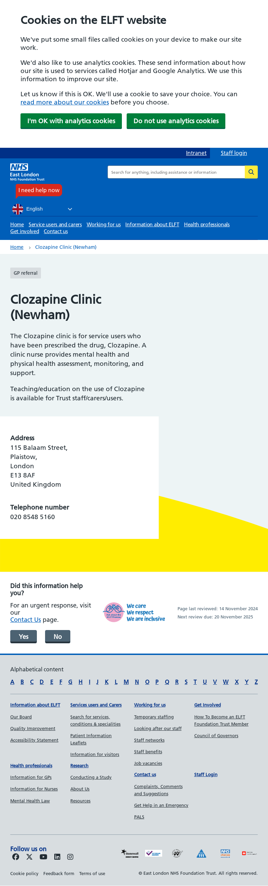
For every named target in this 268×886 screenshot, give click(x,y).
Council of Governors (216, 735)
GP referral (26, 273)
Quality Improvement (32, 728)
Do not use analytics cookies (175, 121)
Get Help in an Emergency (161, 805)
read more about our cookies (64, 102)
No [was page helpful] (58, 637)
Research (79, 765)
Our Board (21, 716)
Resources (80, 800)
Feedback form (58, 873)
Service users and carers (55, 224)
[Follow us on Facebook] (15, 857)
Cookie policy (24, 873)
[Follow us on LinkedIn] (57, 857)
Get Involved (207, 705)
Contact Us (25, 620)
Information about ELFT (152, 224)
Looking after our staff (158, 728)
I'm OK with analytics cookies (71, 121)
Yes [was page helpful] (23, 637)
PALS (139, 816)
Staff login (234, 152)
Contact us (56, 231)
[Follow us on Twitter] (29, 857)
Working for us (104, 224)
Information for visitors (94, 754)
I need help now (38, 190)
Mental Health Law (30, 800)
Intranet (196, 152)
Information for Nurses (34, 788)
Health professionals (207, 224)
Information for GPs (31, 777)
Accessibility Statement (34, 740)
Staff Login (205, 774)
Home (17, 224)
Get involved (24, 231)
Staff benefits (148, 751)
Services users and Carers (96, 705)
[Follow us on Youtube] (43, 857)
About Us (79, 788)
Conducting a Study (91, 777)
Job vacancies (148, 763)
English (27, 209)
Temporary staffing (154, 716)
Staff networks (149, 740)
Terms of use (92, 873)
